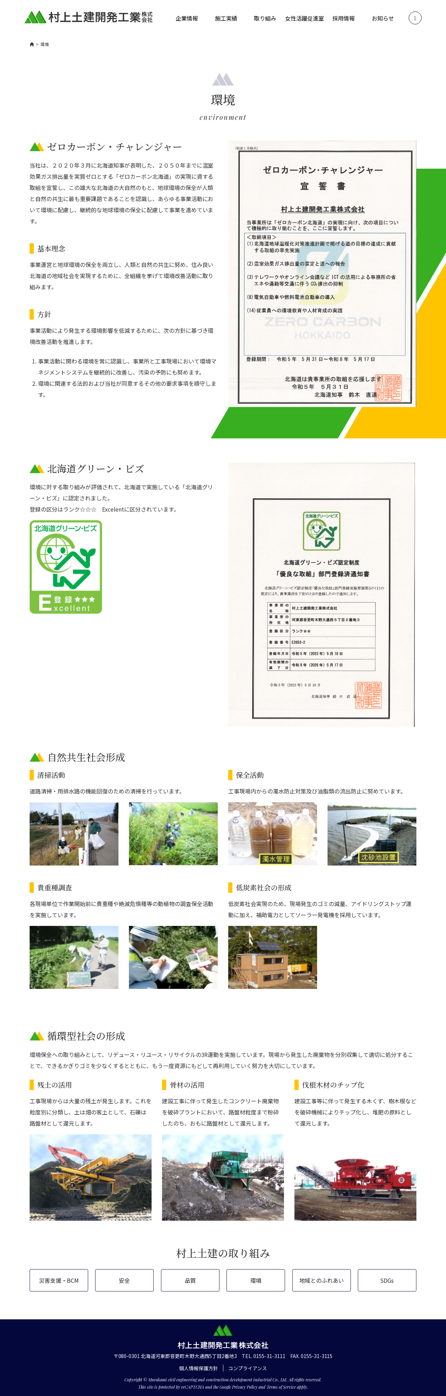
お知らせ (383, 18)
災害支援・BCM (59, 1280)
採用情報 (343, 18)
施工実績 (226, 18)
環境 (255, 1280)
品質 (190, 1280)
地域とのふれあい (321, 1280)
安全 (124, 1280)
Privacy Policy (244, 1387)
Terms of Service (281, 1387)
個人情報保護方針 (198, 1368)
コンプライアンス (247, 1368)
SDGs (387, 1280)
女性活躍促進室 (304, 18)
